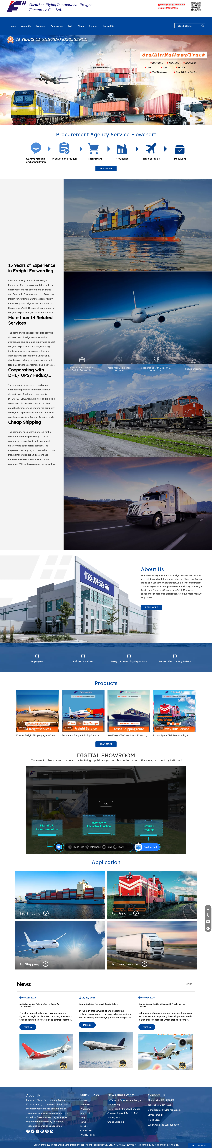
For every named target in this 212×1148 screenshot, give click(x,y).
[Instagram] (42, 1131)
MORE (189, 984)
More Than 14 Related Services (123, 1109)
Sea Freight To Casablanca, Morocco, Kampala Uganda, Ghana (127, 735)
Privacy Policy (87, 1134)
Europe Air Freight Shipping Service (80, 735)
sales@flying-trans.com (168, 1110)
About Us (85, 1104)
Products (85, 1109)
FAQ (82, 1117)
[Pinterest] (47, 1131)
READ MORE (106, 168)
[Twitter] (32, 1131)
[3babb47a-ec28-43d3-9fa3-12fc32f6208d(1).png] (196, 6)
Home (83, 1100)
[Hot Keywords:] (202, 25)
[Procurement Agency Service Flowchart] (106, 152)
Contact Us (86, 1130)
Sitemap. (174, 1144)
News (83, 1122)
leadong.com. (162, 1144)
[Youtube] (37, 1131)
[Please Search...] (187, 25)
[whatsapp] (51, 1131)
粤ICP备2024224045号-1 (125, 1144)
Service (84, 1126)
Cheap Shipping (115, 1122)
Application (86, 1113)
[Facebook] (28, 1131)
